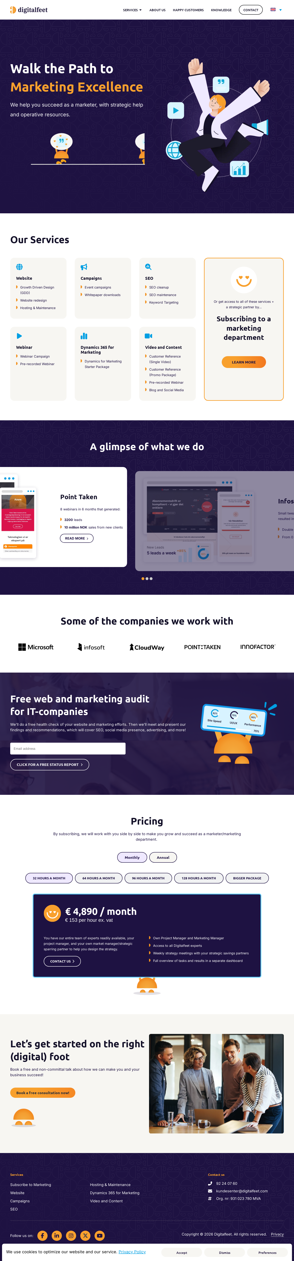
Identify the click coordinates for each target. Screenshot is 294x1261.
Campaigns (20, 1199)
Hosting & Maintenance (110, 1183)
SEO (14, 1207)
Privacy (277, 1232)
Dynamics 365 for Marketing (114, 1191)
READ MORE (199, 543)
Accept (181, 1252)
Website (17, 1191)
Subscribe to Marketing (30, 1183)
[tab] (142, 576)
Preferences (267, 1252)
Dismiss (224, 1252)
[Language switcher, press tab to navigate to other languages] (275, 9)
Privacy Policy (132, 1251)
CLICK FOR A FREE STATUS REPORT (48, 762)
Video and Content (106, 1199)
